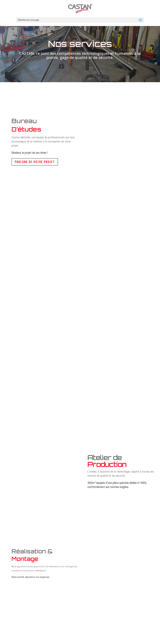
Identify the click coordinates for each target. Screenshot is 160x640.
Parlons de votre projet (35, 162)
